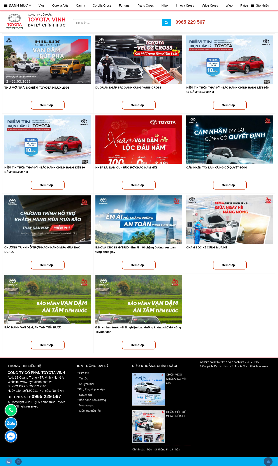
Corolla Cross (102, 5)
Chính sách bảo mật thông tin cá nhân (156, 449)
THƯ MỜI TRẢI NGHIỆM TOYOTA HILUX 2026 (36, 87)
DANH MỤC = (20, 5)
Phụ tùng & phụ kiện (92, 389)
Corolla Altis (60, 5)
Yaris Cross (146, 5)
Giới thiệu (262, 5)
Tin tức (83, 378)
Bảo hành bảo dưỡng (92, 400)
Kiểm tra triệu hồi (90, 410)
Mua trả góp (86, 405)
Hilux (165, 5)
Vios (41, 5)
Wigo (229, 5)
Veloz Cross (210, 5)
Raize (244, 5)
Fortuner (124, 5)
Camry (80, 5)
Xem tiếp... (47, 105)
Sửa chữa (85, 394)
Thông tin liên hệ (24, 366)
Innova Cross (185, 5)
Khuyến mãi (86, 384)
